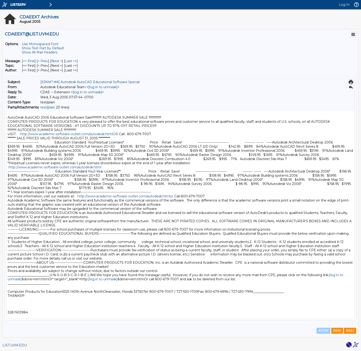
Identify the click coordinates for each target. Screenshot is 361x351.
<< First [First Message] (29, 61)
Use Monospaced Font (40, 44)
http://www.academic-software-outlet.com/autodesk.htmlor (125, 196)
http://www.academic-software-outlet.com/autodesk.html (55, 167)
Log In (344, 5)
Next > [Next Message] (56, 61)
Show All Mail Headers (39, 52)
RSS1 (337, 331)
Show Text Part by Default (43, 48)
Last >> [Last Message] (71, 61)
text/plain (47, 107)
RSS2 (350, 331)
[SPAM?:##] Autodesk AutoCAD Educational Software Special (90, 82)
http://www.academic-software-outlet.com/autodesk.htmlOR (69, 134)
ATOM (323, 331)
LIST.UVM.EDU (15, 345)
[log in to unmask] (102, 87)
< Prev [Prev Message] (43, 61)
